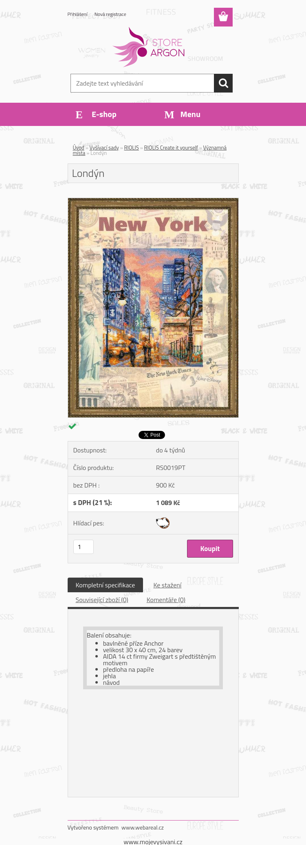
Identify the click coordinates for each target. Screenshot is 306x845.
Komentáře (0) (166, 600)
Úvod (78, 147)
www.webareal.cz (142, 827)
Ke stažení (167, 585)
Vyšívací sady (104, 147)
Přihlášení (78, 14)
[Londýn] (153, 201)
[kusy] (83, 547)
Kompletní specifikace (105, 585)
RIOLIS (131, 147)
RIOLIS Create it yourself (171, 147)
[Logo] (148, 47)
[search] (223, 83)
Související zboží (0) (102, 600)
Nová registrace (110, 14)
